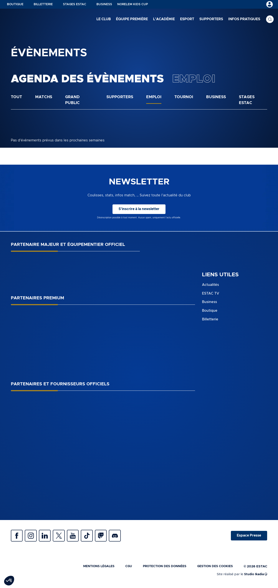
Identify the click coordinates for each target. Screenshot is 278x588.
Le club (103, 19)
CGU (122, 567)
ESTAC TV (210, 293)
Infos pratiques (244, 19)
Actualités (210, 285)
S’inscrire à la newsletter (139, 209)
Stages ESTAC (74, 4)
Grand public (72, 100)
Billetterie (43, 4)
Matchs (43, 97)
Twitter (63, 536)
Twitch (109, 536)
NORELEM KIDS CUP (132, 4)
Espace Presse (248, 536)
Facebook (17, 536)
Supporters (211, 19)
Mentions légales (91, 567)
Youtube (78, 536)
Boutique (15, 4)
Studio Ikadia (255, 575)
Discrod (124, 536)
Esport (187, 19)
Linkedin (48, 536)
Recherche (270, 19)
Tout (16, 97)
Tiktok (93, 536)
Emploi (153, 97)
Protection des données (160, 567)
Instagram (33, 536)
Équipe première (132, 19)
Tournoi (183, 97)
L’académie (164, 19)
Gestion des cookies (214, 567)
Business (104, 4)
